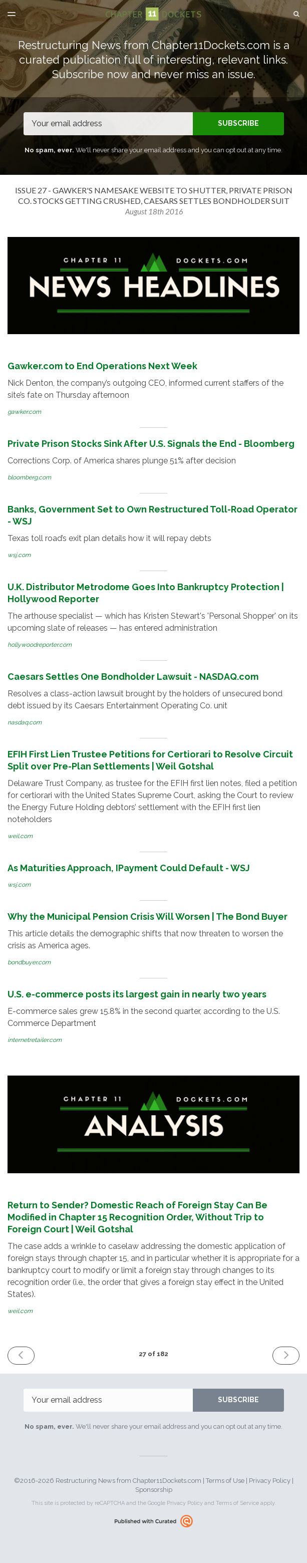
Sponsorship (153, 1489)
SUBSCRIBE (238, 123)
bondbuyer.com (29, 962)
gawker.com (24, 411)
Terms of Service (237, 1503)
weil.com (20, 836)
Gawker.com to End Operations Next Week (102, 366)
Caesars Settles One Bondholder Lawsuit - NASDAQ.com (133, 676)
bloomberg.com (29, 477)
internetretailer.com (35, 1040)
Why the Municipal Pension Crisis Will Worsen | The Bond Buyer (147, 916)
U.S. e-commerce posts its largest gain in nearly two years (137, 994)
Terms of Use (225, 1480)
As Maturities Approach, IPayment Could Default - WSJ (129, 868)
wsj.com (19, 555)
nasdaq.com (25, 722)
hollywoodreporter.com (40, 644)
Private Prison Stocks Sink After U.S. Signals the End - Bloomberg (151, 443)
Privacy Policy (269, 1480)
